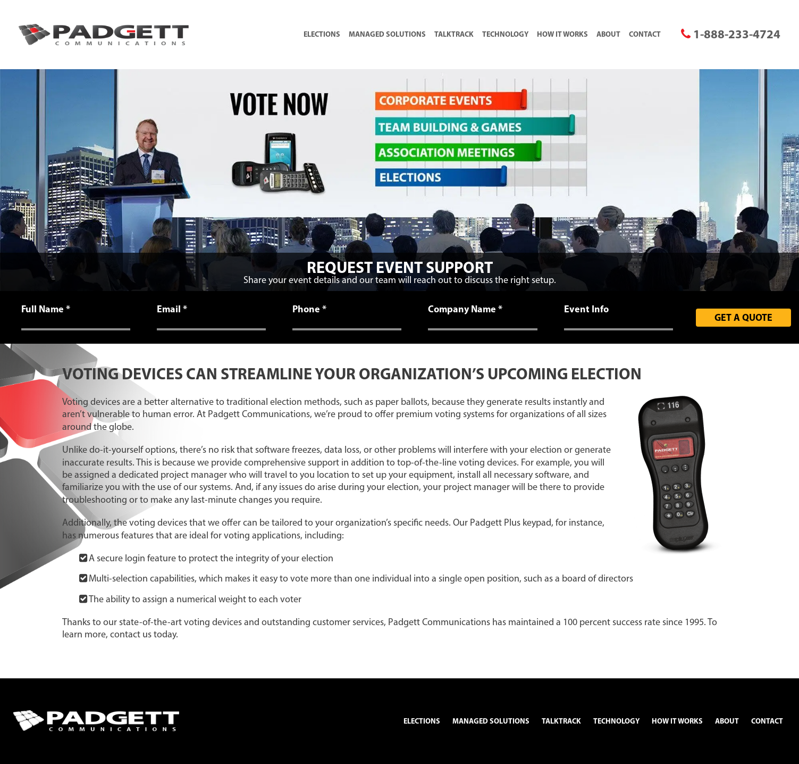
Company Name (465, 309)
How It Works (562, 34)
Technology (505, 34)
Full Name (45, 309)
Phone (309, 309)
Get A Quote (743, 317)
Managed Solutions (387, 34)
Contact (645, 34)
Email (172, 309)
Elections (322, 34)
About (608, 34)
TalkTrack (454, 34)
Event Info (586, 309)
